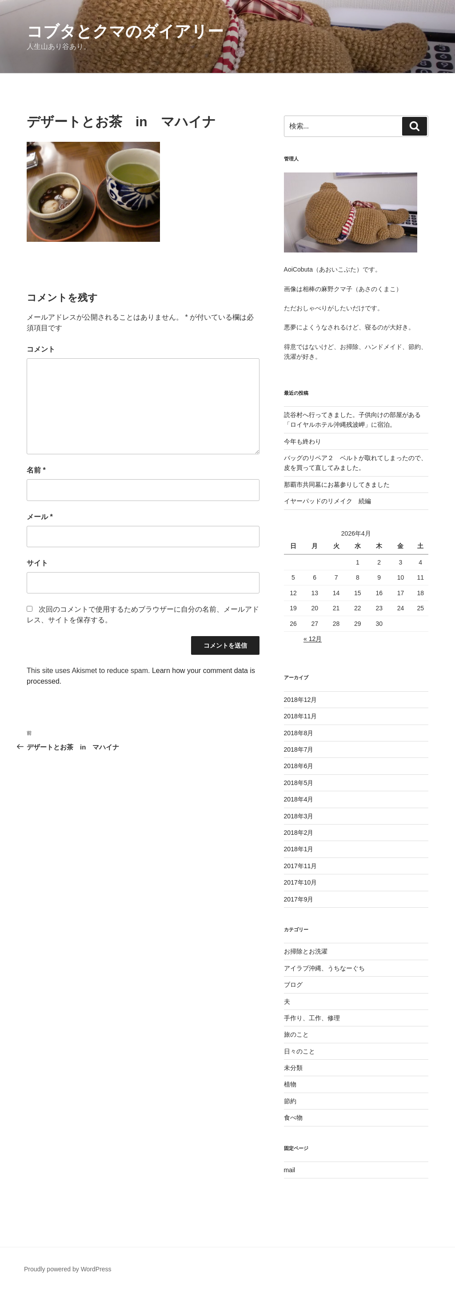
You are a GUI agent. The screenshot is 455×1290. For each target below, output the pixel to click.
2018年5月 (299, 782)
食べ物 (293, 1117)
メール (40, 517)
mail (289, 1170)
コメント (41, 349)
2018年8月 (299, 733)
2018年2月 (299, 832)
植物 (290, 1084)
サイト (37, 563)
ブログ (293, 984)
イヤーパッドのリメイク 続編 (327, 501)
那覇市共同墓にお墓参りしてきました (337, 484)
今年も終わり (302, 441)
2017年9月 (299, 899)
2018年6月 (299, 765)
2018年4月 (299, 799)
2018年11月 (300, 716)
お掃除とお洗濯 (305, 951)
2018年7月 (299, 749)
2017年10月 (300, 882)
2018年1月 (299, 849)
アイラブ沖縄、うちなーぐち (324, 968)
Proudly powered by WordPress (68, 1269)
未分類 (293, 1067)
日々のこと (299, 1051)
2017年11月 (300, 865)
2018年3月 (299, 816)
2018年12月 (300, 699)
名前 (36, 470)
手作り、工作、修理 (312, 1018)
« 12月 (312, 638)
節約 (290, 1101)
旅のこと (296, 1034)
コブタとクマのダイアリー (125, 31)
